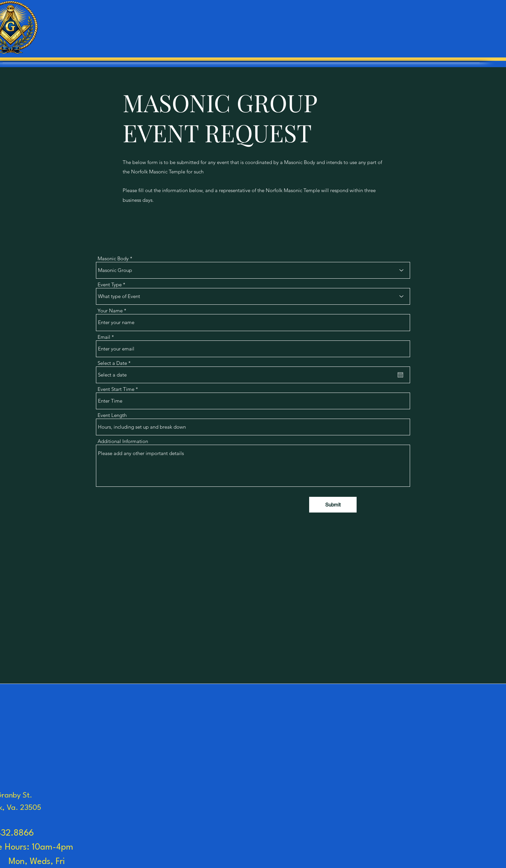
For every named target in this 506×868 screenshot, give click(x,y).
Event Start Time (116, 389)
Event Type (110, 284)
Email (104, 336)
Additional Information (123, 441)
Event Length (112, 415)
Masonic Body (113, 258)
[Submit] (333, 505)
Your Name (110, 310)
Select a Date (115, 363)
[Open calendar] (400, 375)
